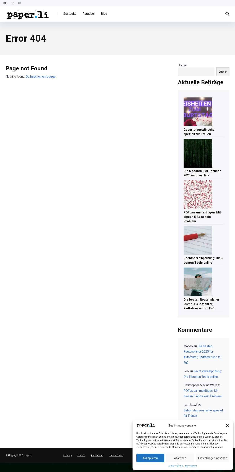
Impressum (191, 465)
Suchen (183, 65)
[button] (227, 425)
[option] (13, 3)
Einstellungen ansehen (212, 458)
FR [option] (19, 3)
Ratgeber (89, 13)
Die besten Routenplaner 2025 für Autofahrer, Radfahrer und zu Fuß (202, 304)
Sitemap (67, 455)
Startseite (69, 13)
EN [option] (12, 3)
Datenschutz (176, 465)
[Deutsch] (2, 464)
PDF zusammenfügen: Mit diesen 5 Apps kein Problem (202, 217)
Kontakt (81, 455)
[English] (2, 467)
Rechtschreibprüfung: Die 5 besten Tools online (203, 260)
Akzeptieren (150, 458)
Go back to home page (41, 76)
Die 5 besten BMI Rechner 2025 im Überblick (202, 173)
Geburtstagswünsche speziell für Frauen (199, 132)
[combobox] (2, 464)
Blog (104, 13)
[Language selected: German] (13, 3)
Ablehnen (180, 458)
